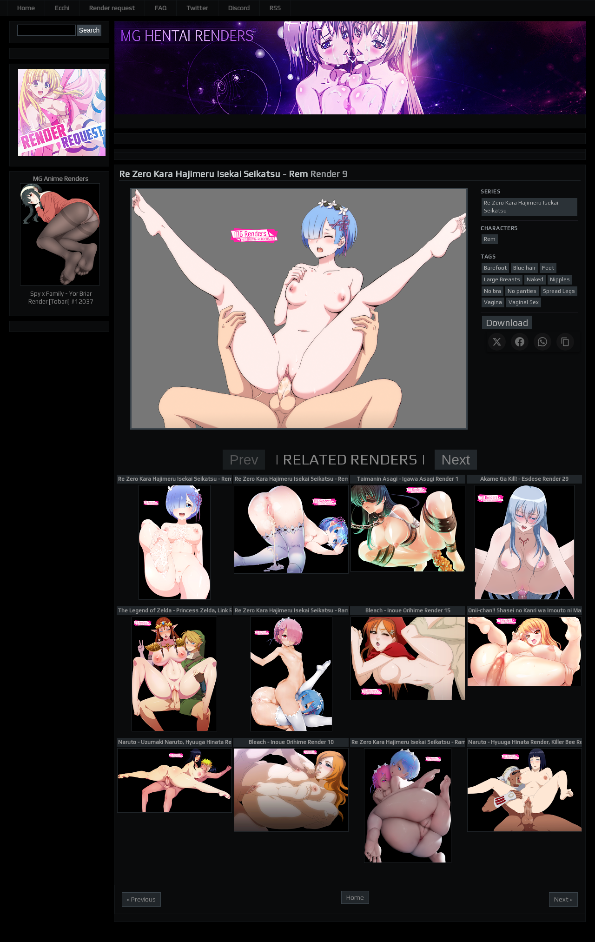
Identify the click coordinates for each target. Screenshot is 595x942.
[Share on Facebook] (520, 342)
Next (456, 459)
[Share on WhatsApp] (542, 342)
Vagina (493, 302)
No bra (492, 291)
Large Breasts (502, 279)
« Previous (141, 899)
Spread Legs (559, 291)
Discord (239, 8)
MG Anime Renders (60, 178)
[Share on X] (497, 342)
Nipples (560, 279)
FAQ (160, 8)
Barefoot (495, 268)
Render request (112, 8)
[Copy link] (565, 342)
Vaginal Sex (524, 302)
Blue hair (524, 268)
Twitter (197, 8)
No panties (522, 291)
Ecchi (62, 8)
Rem (298, 173)
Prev (244, 459)
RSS (275, 8)
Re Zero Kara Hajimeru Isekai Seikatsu (199, 173)
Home (26, 8)
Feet (548, 268)
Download (507, 322)
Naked (535, 279)
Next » (563, 899)
